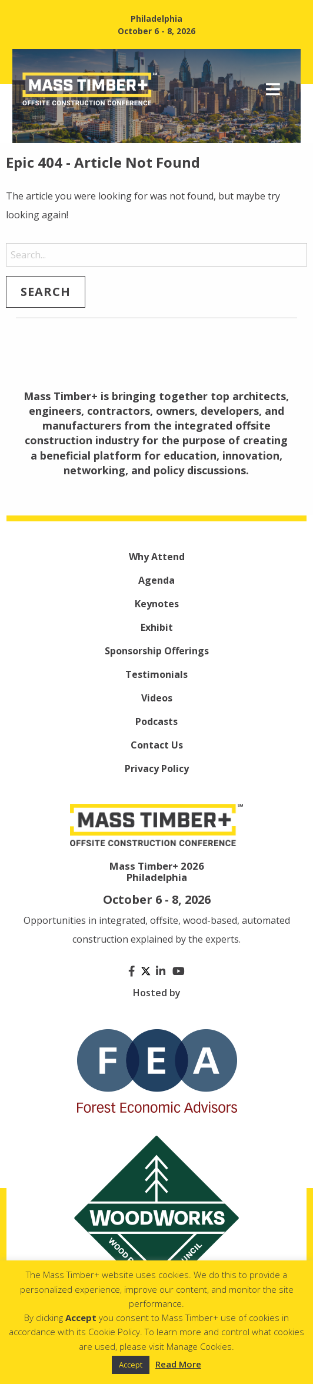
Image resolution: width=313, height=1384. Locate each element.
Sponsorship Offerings (157, 650)
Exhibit (157, 627)
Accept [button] (130, 1364)
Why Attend (157, 556)
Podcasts (156, 721)
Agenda (156, 580)
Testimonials (156, 674)
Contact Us (157, 744)
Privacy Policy (157, 768)
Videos (156, 697)
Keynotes (157, 603)
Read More (178, 1364)
